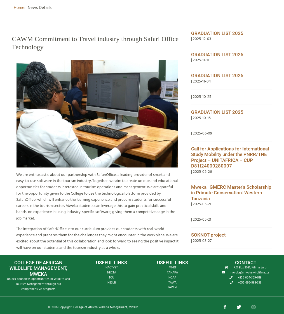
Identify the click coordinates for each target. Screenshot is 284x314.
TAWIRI (172, 287)
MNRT (172, 267)
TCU (111, 277)
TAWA (172, 282)
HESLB (111, 282)
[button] (225, 307)
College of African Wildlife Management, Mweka (105, 307)
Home (19, 7)
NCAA (172, 277)
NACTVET (111, 267)
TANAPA (172, 272)
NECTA (111, 272)
